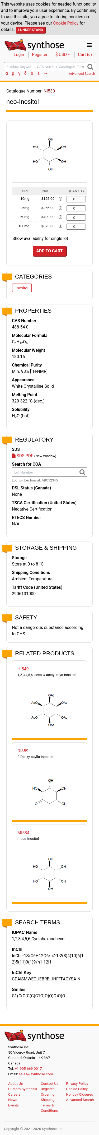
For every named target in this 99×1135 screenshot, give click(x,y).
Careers (14, 1094)
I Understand (30, 29)
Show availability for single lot (40, 238)
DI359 (23, 750)
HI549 (23, 668)
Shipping (48, 1099)
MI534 (23, 832)
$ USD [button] (61, 54)
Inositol (22, 288)
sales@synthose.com (36, 1074)
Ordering (47, 1094)
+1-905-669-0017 (28, 1068)
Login (19, 54)
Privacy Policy (77, 1083)
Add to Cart (49, 250)
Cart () (85, 54)
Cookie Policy (65, 23)
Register (40, 54)
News (12, 1099)
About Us (15, 1083)
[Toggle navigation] (89, 45)
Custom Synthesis (22, 1089)
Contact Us (49, 1083)
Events (13, 1105)
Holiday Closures (79, 1094)
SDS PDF (22, 455)
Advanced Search (82, 74)
